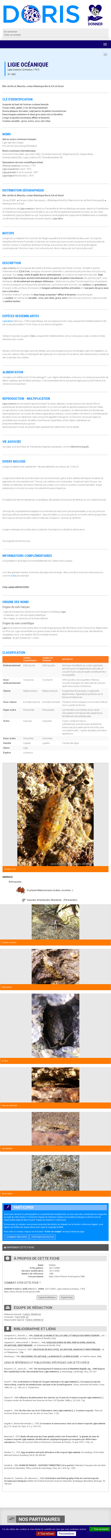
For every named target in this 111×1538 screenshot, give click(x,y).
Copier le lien (67, 1297)
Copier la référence (46, 1297)
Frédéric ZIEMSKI (30, 1314)
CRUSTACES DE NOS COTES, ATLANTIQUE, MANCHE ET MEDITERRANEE (66, 1349)
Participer (19, 1207)
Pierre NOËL (20, 1317)
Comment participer (16, 1237)
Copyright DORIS (55, 1227)
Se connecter (10, 31)
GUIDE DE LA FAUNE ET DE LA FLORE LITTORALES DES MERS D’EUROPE (67, 1335)
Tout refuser (46, 1533)
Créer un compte (12, 35)
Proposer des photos (42, 1237)
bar (14, 575)
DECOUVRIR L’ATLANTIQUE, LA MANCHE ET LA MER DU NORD (50, 1356)
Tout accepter (100, 1529)
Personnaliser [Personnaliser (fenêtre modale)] (66, 1533)
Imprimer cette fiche (19, 1247)
